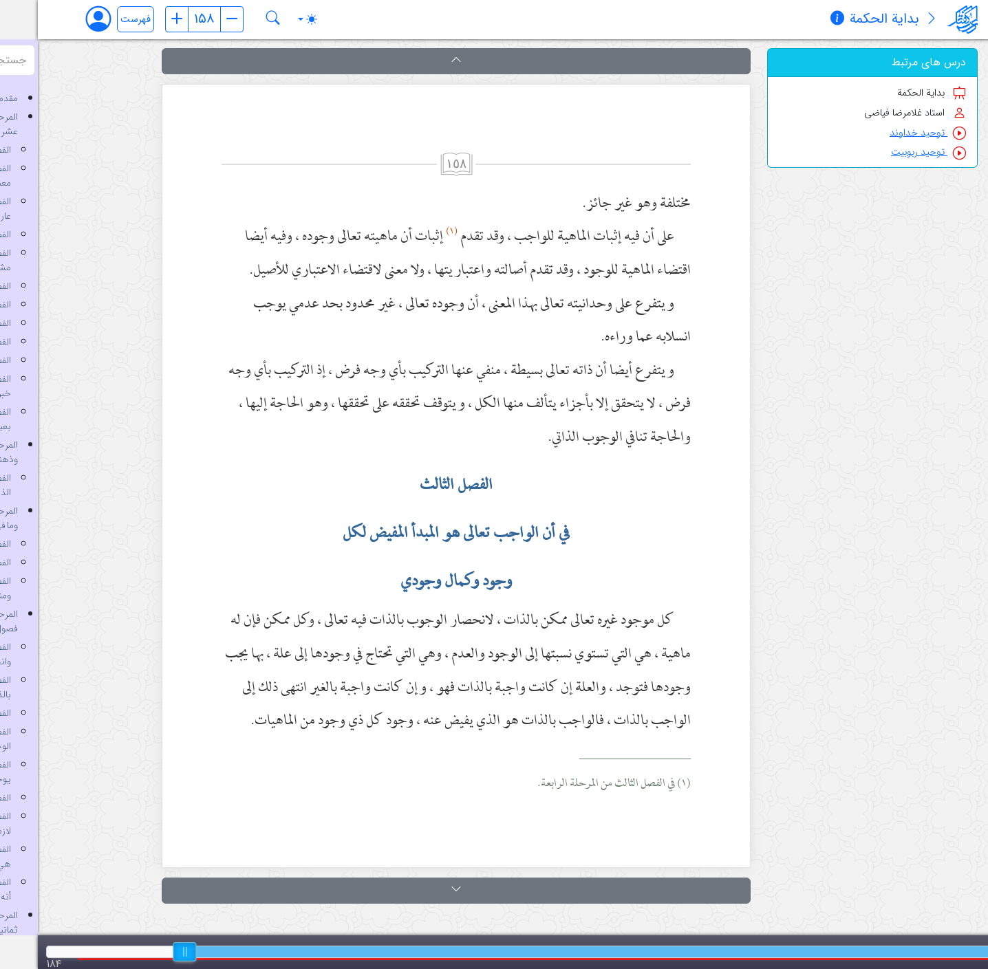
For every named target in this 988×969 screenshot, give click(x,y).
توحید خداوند (890, 133)
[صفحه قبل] (139, 19)
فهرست (98, 20)
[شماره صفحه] (166, 19)
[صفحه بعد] (194, 19)
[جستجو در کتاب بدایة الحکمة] (235, 19)
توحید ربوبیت (890, 152)
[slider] (146, 951)
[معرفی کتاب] (894, 20)
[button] (418, 61)
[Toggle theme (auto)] (270, 19)
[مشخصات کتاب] (799, 20)
